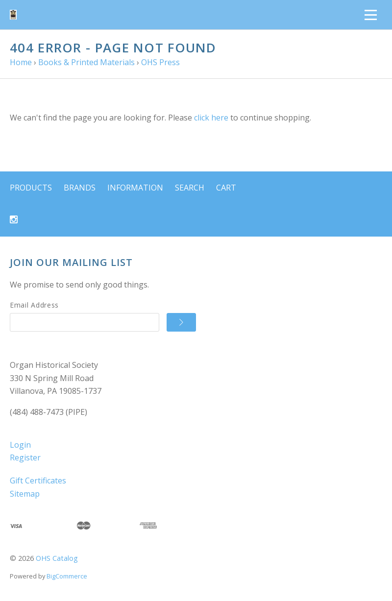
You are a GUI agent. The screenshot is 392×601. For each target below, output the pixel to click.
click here (211, 117)
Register (25, 457)
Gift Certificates (38, 480)
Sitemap (25, 493)
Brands (80, 187)
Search (189, 187)
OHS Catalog (57, 558)
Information (135, 187)
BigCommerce (67, 576)
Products (31, 187)
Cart (226, 187)
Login (20, 444)
